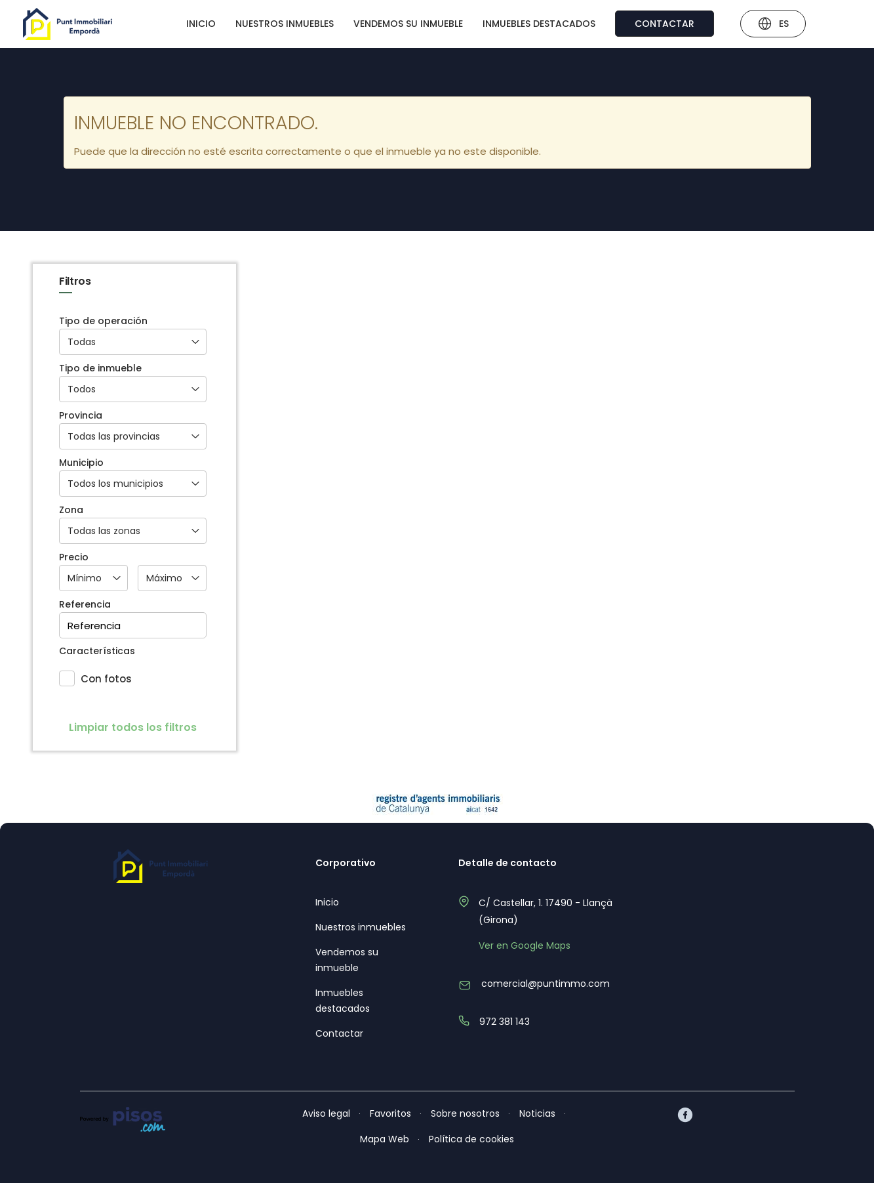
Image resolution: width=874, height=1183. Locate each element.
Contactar (664, 23)
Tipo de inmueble (100, 368)
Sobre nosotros (465, 1113)
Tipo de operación (103, 321)
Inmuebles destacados (539, 23)
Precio (74, 557)
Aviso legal (326, 1113)
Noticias (537, 1113)
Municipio (81, 463)
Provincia (80, 415)
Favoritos (390, 1113)
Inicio (201, 23)
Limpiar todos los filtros (133, 727)
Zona (71, 510)
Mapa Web (384, 1139)
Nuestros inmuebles (284, 23)
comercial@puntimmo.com (545, 983)
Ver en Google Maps (524, 945)
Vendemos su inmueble (408, 23)
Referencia (85, 604)
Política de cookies (471, 1139)
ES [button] (773, 25)
